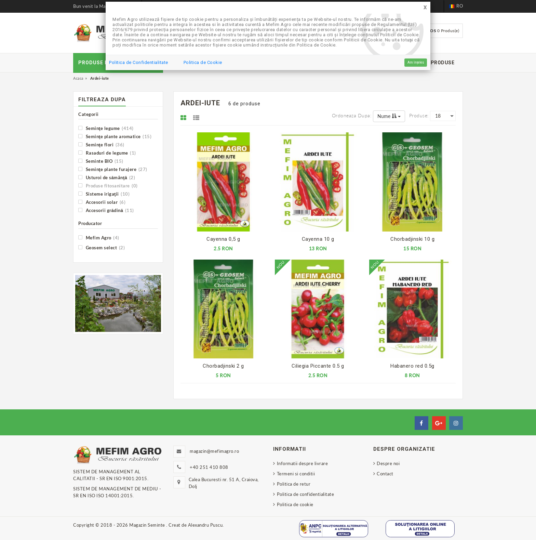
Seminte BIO (100, 161)
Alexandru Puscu (205, 525)
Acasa (78, 78)
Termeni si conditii (296, 473)
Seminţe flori (101, 144)
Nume (389, 116)
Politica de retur (294, 484)
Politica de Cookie (203, 62)
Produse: (419, 115)
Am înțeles (415, 62)
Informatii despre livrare (302, 463)
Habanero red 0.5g (412, 366)
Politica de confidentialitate (305, 494)
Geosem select (101, 247)
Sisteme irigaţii (104, 194)
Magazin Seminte (147, 525)
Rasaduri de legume (107, 152)
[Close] (425, 8)
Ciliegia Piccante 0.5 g (318, 366)
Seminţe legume (106, 128)
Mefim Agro (98, 237)
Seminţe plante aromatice (114, 136)
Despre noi (388, 463)
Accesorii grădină (106, 210)
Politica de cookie (295, 504)
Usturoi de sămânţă (106, 177)
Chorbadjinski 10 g (412, 239)
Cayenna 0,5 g (223, 239)
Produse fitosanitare (108, 185)
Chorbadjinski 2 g (223, 366)
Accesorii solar (101, 202)
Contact (385, 473)
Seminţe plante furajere (112, 169)
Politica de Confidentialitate (138, 62)
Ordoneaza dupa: (352, 115)
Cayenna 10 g (318, 239)
